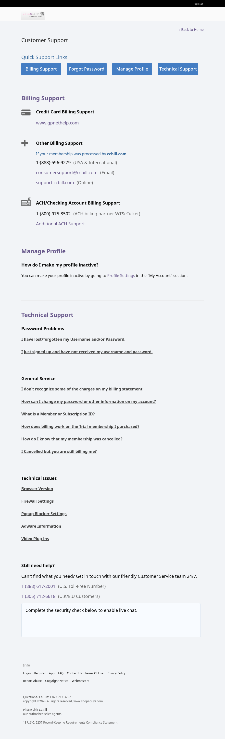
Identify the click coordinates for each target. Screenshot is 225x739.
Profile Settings (121, 275)
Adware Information (41, 526)
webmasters (80, 681)
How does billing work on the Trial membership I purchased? (80, 426)
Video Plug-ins (35, 538)
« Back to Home (191, 29)
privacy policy (116, 673)
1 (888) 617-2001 (38, 586)
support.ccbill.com (55, 182)
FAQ (60, 673)
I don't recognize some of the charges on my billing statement (81, 389)
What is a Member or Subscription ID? (58, 414)
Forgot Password (86, 69)
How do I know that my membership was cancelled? (72, 439)
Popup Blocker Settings (44, 513)
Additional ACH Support (60, 224)
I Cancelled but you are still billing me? (59, 451)
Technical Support (178, 69)
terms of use (94, 673)
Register (198, 3)
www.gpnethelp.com (57, 123)
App (51, 673)
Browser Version (37, 488)
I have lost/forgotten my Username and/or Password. (73, 339)
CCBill (43, 710)
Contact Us (74, 673)
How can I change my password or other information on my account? (88, 401)
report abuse (32, 681)
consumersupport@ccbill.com (67, 172)
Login (27, 673)
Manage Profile (132, 69)
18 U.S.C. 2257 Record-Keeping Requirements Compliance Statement (70, 722)
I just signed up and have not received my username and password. (87, 351)
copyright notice (56, 681)
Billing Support (41, 69)
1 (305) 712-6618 (38, 596)
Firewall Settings (37, 501)
